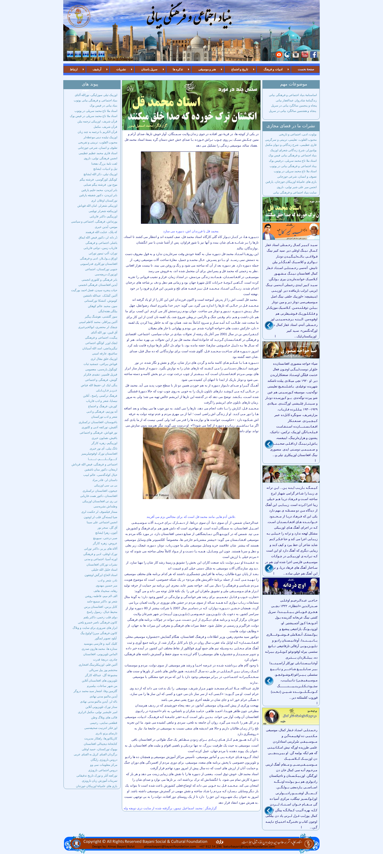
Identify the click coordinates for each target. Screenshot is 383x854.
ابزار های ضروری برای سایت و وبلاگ (95, 628)
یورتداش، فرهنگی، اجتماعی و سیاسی (94, 221)
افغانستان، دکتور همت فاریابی (98, 496)
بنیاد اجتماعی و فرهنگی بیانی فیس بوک (292, 155)
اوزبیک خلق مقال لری (104, 359)
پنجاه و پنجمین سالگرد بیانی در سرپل (294, 105)
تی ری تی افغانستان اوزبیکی (99, 501)
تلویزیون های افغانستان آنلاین (99, 680)
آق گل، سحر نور (107, 527)
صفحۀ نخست (306, 69)
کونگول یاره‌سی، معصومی (101, 369)
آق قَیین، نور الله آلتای (104, 332)
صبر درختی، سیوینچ (105, 538)
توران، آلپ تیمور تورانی (103, 253)
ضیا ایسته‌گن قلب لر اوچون (100, 517)
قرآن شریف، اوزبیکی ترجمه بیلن (97, 121)
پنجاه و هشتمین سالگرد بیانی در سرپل (293, 111)
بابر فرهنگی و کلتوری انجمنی (99, 279)
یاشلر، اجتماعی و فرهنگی (101, 243)
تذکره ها (178, 69)
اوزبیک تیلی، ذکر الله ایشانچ (100, 174)
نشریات (121, 69)
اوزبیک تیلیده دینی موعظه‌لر (100, 137)
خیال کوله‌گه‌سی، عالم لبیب (100, 475)
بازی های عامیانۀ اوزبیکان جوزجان (96, 786)
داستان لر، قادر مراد (104, 480)
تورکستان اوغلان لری (104, 200)
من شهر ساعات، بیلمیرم (102, 686)
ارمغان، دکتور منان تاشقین (101, 469)
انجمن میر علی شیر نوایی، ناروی (297, 187)
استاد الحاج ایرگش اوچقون (101, 575)
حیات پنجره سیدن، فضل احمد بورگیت (94, 290)
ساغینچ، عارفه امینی (104, 353)
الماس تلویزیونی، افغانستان (100, 654)
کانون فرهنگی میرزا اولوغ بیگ (98, 633)
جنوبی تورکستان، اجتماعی (101, 269)
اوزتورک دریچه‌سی (106, 274)
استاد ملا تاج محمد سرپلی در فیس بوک (93, 116)
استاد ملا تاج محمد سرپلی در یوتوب (95, 111)
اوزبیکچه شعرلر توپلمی (103, 211)
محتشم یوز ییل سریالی (103, 670)
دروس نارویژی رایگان (104, 759)
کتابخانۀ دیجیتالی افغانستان (100, 744)
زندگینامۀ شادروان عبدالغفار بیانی (296, 100)
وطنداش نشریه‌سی (105, 506)
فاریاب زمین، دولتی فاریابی (100, 248)
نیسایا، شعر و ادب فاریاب (101, 401)
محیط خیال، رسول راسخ (102, 612)
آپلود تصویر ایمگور (106, 638)
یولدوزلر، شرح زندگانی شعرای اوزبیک (293, 150)
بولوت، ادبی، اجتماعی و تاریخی (298, 134)
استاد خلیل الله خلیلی (104, 569)
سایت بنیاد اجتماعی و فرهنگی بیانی (295, 192)
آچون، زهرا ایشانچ (106, 532)
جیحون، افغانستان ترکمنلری (100, 490)
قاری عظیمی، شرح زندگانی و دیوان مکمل (291, 145)
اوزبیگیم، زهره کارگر (104, 443)
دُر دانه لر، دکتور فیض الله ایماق (98, 237)
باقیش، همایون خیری (104, 438)
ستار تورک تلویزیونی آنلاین (101, 707)
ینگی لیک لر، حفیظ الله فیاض (99, 385)
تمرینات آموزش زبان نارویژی (99, 780)
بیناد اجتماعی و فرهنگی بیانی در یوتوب (293, 166)
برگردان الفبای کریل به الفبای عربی (95, 754)
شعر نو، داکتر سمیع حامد (102, 601)
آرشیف (97, 69)
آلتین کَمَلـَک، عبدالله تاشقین (100, 295)
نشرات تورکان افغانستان (101, 564)
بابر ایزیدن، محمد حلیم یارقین (99, 190)
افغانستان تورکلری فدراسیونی (98, 264)
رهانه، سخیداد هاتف (105, 591)
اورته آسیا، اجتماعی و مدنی (100, 559)
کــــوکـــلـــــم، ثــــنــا (102, 459)
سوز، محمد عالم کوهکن (102, 306)
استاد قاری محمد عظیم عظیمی (98, 153)
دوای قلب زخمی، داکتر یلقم (100, 617)
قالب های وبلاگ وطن (104, 717)
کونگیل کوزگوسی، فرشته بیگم (98, 179)
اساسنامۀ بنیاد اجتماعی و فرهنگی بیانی (292, 95)
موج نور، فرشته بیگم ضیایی (100, 184)
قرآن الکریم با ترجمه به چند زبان (97, 132)
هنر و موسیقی (207, 69)
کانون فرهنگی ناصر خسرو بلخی (97, 622)
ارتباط (73, 69)
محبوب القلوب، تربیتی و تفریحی (97, 142)
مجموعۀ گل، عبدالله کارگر (101, 675)
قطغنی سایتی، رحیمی (103, 723)
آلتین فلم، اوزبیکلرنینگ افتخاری (98, 664)
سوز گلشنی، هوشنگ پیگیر (101, 316)
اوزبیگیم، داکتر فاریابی (103, 216)
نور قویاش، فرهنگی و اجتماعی (98, 432)
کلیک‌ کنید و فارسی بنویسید (100, 643)
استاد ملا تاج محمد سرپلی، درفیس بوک (293, 160)
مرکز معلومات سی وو (103, 765)
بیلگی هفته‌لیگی (107, 311)
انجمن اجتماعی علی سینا (102, 522)
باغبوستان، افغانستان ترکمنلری (98, 422)
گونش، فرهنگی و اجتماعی (101, 380)
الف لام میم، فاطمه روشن (101, 596)
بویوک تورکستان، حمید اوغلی (99, 749)
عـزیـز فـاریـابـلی (106, 390)
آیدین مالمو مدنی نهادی (103, 696)
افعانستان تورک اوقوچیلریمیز (99, 453)
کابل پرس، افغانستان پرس (100, 606)
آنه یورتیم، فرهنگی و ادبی (101, 411)
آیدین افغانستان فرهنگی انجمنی (97, 285)
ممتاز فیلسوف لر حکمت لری (99, 511)
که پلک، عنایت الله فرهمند (101, 232)
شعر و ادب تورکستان (104, 416)
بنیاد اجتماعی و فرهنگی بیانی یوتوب (95, 100)
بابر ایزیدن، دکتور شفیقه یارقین (98, 195)
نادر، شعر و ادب (107, 580)
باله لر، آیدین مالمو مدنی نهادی (98, 701)
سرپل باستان (149, 69)
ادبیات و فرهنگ (273, 69)
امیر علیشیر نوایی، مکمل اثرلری (97, 712)
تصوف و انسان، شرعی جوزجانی (297, 176)
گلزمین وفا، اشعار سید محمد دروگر (95, 691)
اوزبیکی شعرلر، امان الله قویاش (97, 205)
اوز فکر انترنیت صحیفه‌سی (100, 728)
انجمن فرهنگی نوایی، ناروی (100, 158)
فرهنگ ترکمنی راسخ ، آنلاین (100, 395)
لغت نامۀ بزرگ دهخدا (104, 163)
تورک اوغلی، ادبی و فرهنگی (100, 554)
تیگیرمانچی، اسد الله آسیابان (99, 348)
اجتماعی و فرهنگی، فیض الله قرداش (94, 464)
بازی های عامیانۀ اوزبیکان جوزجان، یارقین (291, 181)
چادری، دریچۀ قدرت (105, 659)
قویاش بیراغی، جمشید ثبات (100, 364)
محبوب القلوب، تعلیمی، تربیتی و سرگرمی (291, 139)
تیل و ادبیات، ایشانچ (105, 169)
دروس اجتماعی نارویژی (102, 770)
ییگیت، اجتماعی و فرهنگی (101, 337)
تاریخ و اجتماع (239, 69)
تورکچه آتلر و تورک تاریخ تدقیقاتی (96, 775)
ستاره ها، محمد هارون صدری (99, 649)
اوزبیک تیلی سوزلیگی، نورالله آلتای (96, 95)
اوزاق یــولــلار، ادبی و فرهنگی (98, 258)
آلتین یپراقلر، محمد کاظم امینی (98, 322)
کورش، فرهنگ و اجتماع (102, 406)
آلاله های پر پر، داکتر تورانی (100, 548)
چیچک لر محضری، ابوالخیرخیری (97, 327)
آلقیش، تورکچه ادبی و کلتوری (99, 427)
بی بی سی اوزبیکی (105, 485)
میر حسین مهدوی (106, 585)
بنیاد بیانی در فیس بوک (103, 105)
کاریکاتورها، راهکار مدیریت (100, 738)
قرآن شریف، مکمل (105, 126)
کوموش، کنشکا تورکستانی (100, 300)
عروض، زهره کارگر (105, 543)
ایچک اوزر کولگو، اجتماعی (101, 343)
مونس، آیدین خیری (106, 227)
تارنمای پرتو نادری (106, 733)
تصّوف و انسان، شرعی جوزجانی (97, 147)
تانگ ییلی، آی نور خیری (103, 448)
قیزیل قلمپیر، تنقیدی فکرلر (100, 374)
